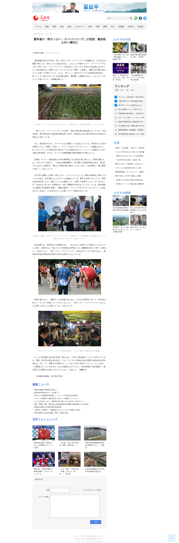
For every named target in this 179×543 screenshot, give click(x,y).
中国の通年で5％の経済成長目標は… (131, 101)
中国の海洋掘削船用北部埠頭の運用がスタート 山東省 (94, 445)
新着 (47, 27)
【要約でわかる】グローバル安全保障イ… (130, 156)
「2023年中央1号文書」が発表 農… (128, 160)
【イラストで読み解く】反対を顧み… (131, 97)
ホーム (38, 27)
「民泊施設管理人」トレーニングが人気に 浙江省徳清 (139, 77)
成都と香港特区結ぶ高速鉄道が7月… (131, 122)
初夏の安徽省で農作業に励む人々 (46, 390)
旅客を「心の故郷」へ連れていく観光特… (130, 148)
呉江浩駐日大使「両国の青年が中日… (131, 126)
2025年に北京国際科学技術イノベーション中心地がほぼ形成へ (56, 395)
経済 (54, 27)
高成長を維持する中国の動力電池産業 (47, 407)
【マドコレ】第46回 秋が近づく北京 (128, 168)
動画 (105, 27)
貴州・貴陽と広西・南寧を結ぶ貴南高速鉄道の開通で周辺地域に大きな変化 (61, 404)
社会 (62, 27)
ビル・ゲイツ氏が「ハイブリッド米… (131, 117)
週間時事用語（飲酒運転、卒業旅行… (131, 130)
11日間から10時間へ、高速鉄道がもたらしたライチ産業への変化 (57, 410)
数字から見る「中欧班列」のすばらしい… (130, 164)
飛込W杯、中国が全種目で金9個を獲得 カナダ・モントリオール (44, 471)
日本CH (131, 27)
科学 (90, 27)
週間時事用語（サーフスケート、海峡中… (130, 172)
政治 (69, 27)
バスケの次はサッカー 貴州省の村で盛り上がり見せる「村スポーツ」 (59, 401)
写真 (97, 27)
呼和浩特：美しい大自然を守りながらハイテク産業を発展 (121, 229)
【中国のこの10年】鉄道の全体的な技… (129, 180)
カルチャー (79, 27)
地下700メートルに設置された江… (130, 105)
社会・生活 (49, 34)
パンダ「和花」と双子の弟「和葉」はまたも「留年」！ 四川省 (69, 471)
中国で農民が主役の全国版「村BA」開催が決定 (51, 413)
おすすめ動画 (122, 192)
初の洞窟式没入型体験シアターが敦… (131, 134)
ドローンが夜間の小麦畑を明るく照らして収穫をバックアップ (56, 398)
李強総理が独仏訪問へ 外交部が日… (131, 113)
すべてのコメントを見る (92, 490)
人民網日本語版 (38, 34)
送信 (95, 522)
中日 (113, 27)
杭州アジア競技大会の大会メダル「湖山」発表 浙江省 (121, 77)
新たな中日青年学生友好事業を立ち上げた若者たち (138, 210)
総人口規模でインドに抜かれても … (131, 109)
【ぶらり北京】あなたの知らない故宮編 (129, 152)
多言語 (140, 27)
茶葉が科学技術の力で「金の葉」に (47, 393)
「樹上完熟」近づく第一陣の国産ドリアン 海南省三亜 (121, 57)
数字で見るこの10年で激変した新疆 (128, 176)
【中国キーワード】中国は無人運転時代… (130, 184)
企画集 (121, 27)
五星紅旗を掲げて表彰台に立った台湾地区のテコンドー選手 (43, 445)
